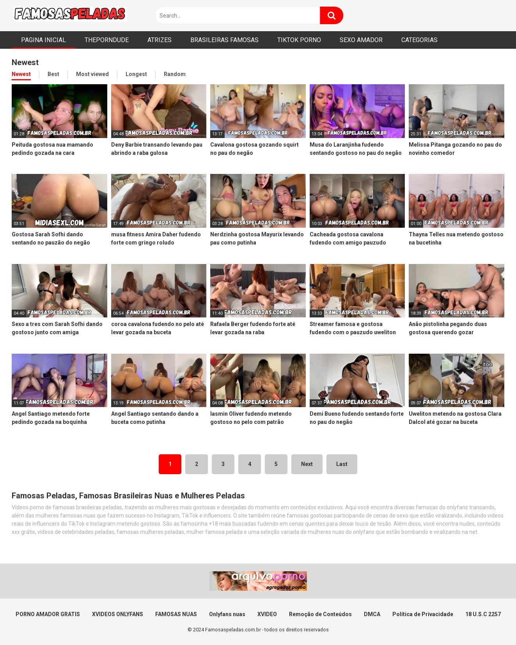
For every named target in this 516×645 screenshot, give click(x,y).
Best (53, 74)
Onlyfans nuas (227, 614)
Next (307, 464)
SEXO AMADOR (361, 40)
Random (175, 74)
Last (342, 464)
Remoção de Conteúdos (320, 614)
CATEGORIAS (419, 40)
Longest (136, 74)
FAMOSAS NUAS (176, 614)
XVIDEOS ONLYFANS (117, 614)
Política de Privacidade (422, 614)
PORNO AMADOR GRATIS (48, 614)
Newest (21, 74)
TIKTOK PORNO (299, 40)
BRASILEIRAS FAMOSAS (224, 40)
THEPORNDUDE (107, 40)
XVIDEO (267, 614)
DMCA (372, 614)
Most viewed (92, 74)
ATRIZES (159, 40)
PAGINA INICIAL (43, 40)
